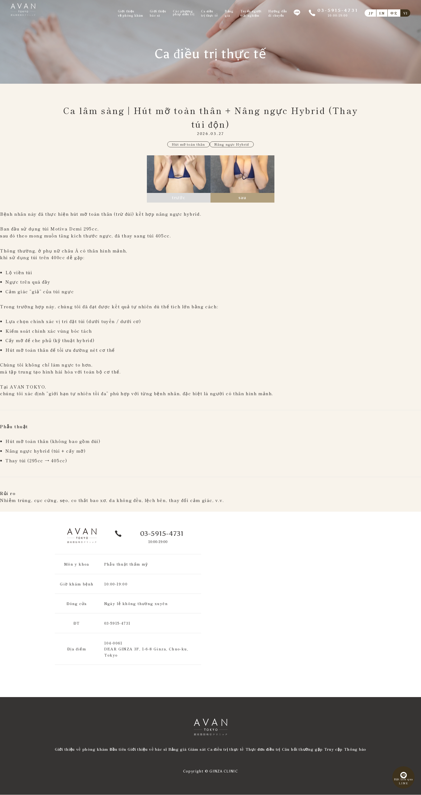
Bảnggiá (229, 13)
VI (405, 13)
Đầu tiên (118, 749)
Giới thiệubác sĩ (158, 13)
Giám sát (197, 749)
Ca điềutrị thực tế (209, 13)
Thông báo (355, 749)
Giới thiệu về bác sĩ (147, 749)
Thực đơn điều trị (262, 749)
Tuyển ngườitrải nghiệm (251, 13)
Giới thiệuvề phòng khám (130, 13)
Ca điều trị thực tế (225, 749)
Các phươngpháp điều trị (183, 13)
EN (382, 13)
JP (371, 13)
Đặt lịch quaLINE (401, 778)
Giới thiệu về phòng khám (81, 749)
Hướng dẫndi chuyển (277, 13)
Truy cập (333, 749)
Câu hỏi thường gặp (302, 749)
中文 (393, 13)
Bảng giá (177, 749)
